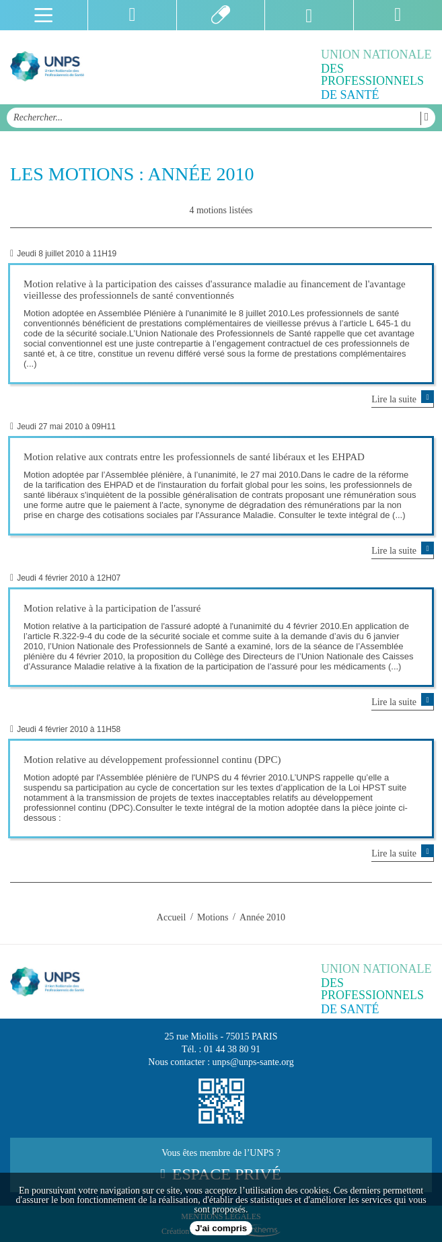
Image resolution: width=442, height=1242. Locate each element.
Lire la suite (402, 398)
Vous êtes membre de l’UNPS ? (221, 1165)
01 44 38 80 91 (232, 1049)
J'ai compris (221, 1228)
